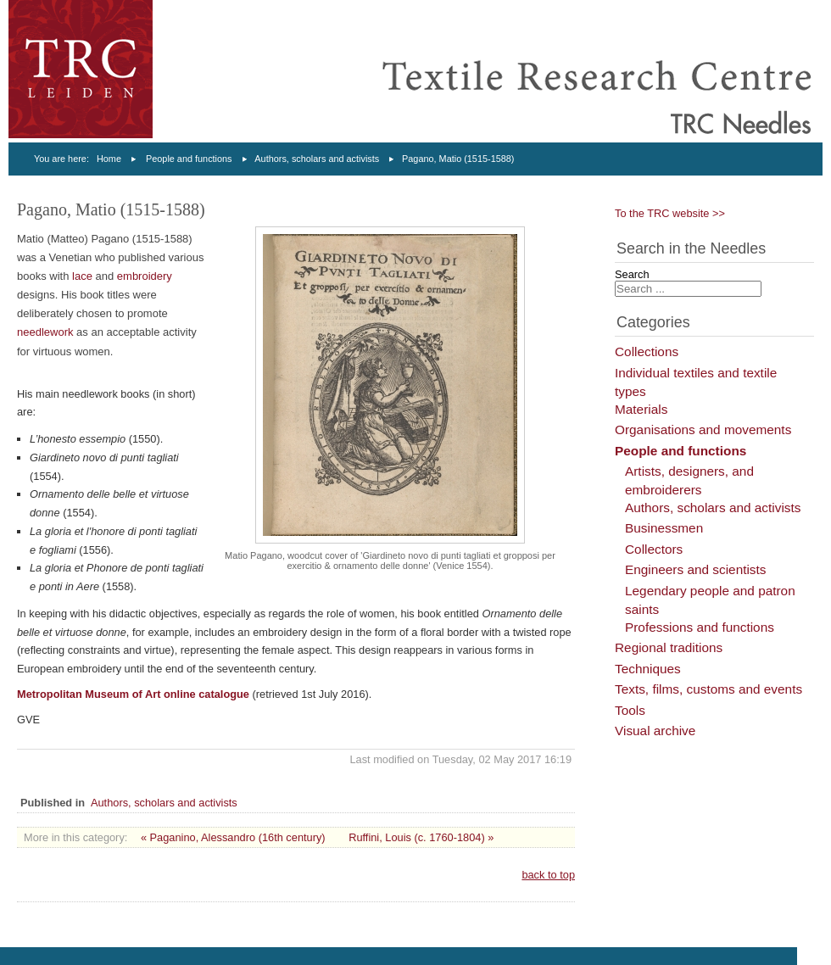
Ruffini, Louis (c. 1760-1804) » (421, 837)
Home (109, 158)
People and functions (189, 158)
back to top (548, 874)
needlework (46, 332)
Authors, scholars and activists (316, 158)
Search (632, 274)
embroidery (144, 276)
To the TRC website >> (670, 213)
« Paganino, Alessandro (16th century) (233, 837)
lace (83, 276)
